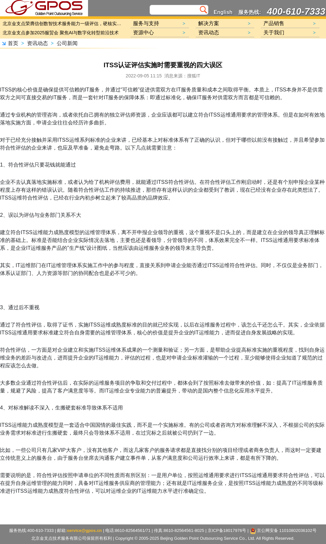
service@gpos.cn (84, 530)
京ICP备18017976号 (227, 530)
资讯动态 (37, 43)
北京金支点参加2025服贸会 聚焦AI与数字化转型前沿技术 (61, 32)
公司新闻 (67, 43)
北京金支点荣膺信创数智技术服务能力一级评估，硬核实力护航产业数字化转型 (64, 23)
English (223, 12)
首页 (13, 43)
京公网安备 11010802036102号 (283, 531)
